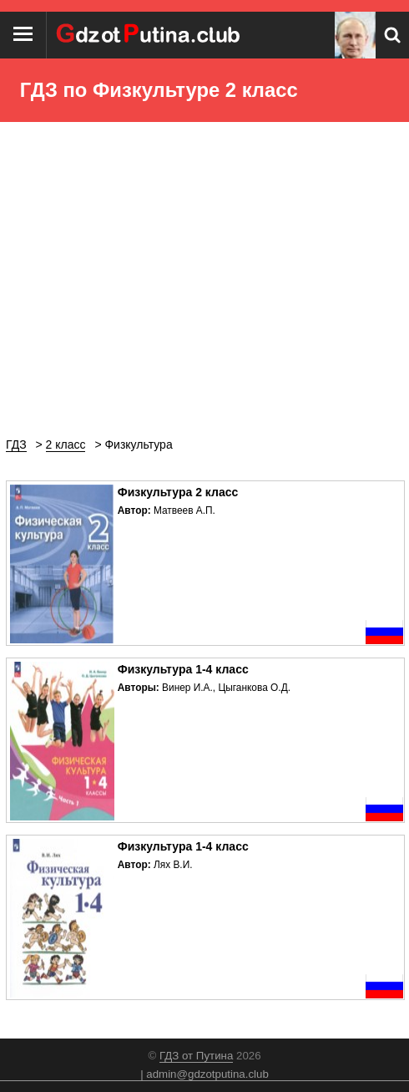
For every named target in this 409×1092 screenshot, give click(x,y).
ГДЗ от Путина (196, 1055)
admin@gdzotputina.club (207, 1074)
